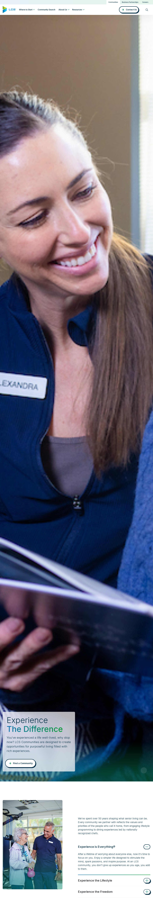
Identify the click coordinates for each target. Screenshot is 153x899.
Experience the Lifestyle (95, 880)
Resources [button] (77, 9)
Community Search (46, 9)
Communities (113, 2)
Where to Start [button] (25, 9)
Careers (145, 2)
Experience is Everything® (96, 847)
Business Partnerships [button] (130, 2)
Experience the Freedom (95, 891)
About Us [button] (63, 9)
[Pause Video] (144, 770)
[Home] (9, 9)
